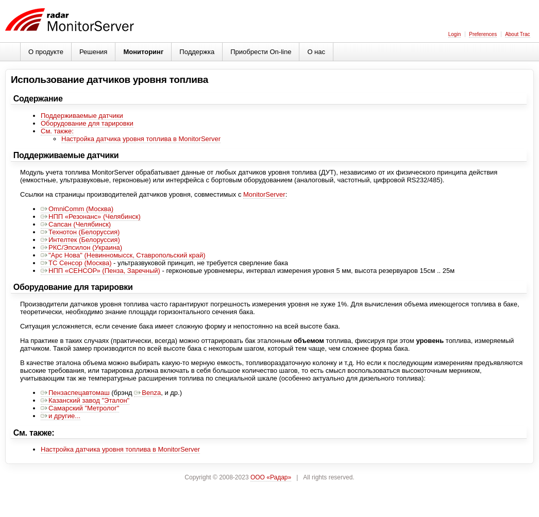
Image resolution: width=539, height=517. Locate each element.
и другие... (60, 416)
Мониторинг (143, 52)
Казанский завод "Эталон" (85, 400)
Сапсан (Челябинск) (76, 224)
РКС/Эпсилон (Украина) (81, 247)
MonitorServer (264, 194)
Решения (93, 52)
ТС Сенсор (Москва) (76, 263)
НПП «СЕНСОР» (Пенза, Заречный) (100, 270)
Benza (147, 393)
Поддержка (196, 52)
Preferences (483, 34)
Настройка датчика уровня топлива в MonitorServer (141, 139)
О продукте (45, 52)
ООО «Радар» (270, 477)
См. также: (57, 131)
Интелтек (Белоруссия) (80, 240)
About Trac (517, 34)
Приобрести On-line (260, 52)
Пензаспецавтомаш (75, 393)
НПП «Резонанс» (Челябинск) (91, 216)
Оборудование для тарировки (87, 123)
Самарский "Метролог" (80, 408)
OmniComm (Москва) (77, 209)
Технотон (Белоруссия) (80, 232)
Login (454, 34)
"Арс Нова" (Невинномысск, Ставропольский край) (123, 255)
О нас (316, 52)
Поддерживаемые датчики (82, 115)
